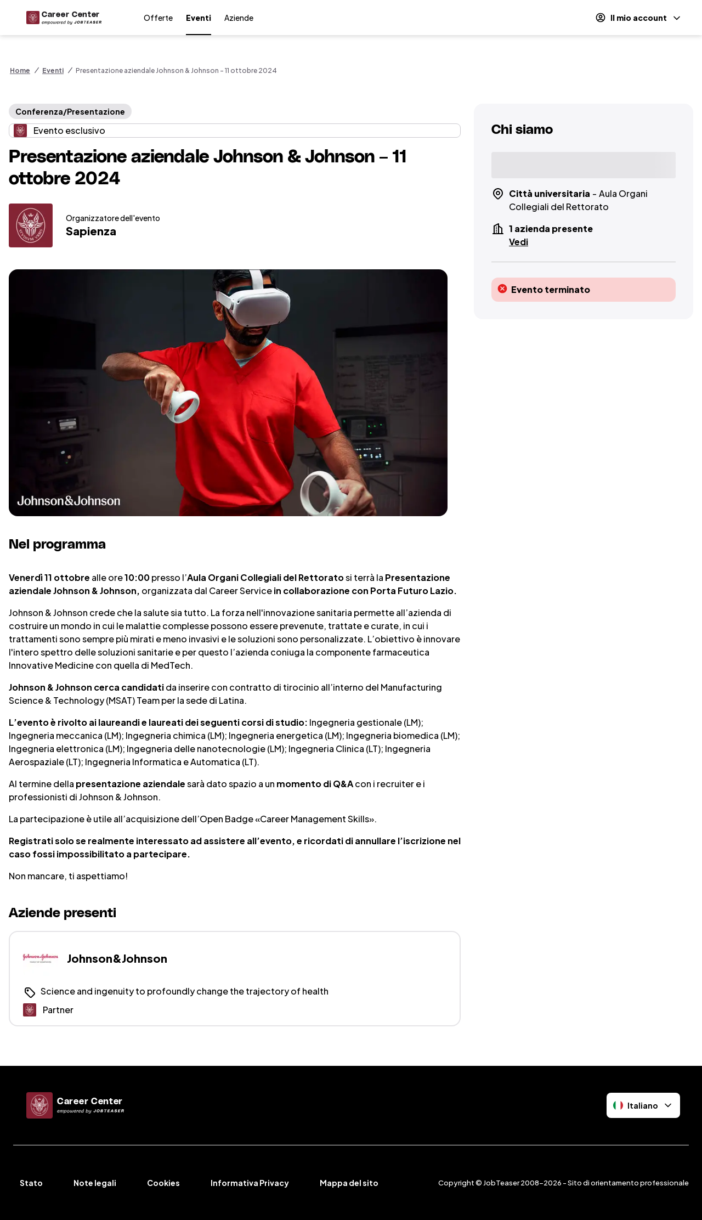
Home (20, 70)
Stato (31, 1183)
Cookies (163, 1183)
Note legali (94, 1183)
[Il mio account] (638, 17)
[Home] (62, 18)
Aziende (238, 17)
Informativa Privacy (250, 1183)
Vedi (518, 241)
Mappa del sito (349, 1183)
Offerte (158, 17)
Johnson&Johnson (117, 958)
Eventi (198, 17)
